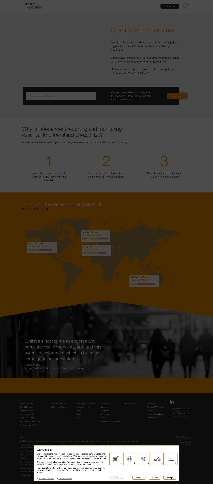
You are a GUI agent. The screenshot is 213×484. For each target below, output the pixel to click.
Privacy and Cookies (117, 477)
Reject (154, 478)
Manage (138, 478)
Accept (170, 478)
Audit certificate (65, 478)
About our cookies (47, 478)
